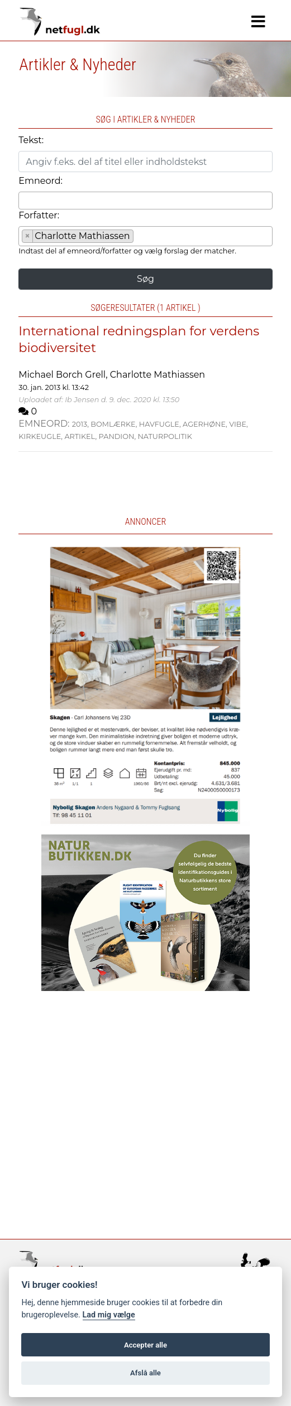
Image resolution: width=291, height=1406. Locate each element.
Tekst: (31, 140)
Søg (145, 279)
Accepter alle (145, 1345)
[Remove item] (27, 236)
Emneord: (40, 180)
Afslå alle (145, 1373)
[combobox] (145, 200)
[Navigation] (258, 21)
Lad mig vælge (109, 1315)
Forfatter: (38, 215)
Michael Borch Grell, (64, 374)
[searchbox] (25, 200)
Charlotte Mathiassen (157, 374)
